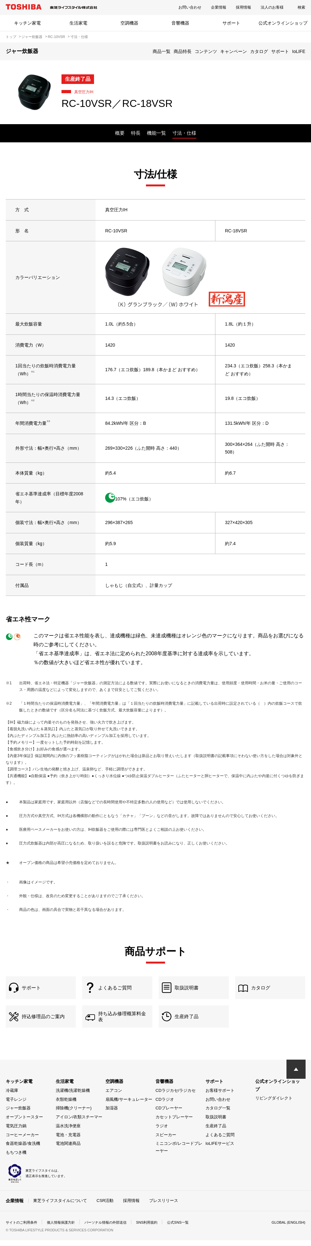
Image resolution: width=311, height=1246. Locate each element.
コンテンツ (206, 51)
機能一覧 (156, 133)
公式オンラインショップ (282, 23)
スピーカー (166, 1140)
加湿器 (111, 1114)
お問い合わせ (189, 7)
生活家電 (78, 23)
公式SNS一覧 (189, 1228)
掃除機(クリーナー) (74, 1114)
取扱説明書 (216, 1123)
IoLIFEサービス (220, 1149)
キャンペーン (233, 51)
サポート (231, 23)
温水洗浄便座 (68, 1132)
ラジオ (162, 1132)
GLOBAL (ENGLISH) (287, 1228)
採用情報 (243, 7)
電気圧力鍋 (16, 1132)
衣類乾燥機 (66, 1105)
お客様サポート (220, 1096)
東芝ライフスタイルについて (60, 1206)
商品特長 (183, 51)
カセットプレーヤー (174, 1123)
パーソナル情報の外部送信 (113, 1228)
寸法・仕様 (184, 133)
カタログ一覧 (218, 1114)
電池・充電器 (68, 1140)
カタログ (259, 51)
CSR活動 (105, 1206)
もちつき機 (16, 1158)
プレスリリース (163, 1206)
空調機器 (129, 23)
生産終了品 (216, 1132)
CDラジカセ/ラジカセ (176, 1096)
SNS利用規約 (157, 1228)
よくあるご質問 (220, 1140)
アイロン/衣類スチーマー (79, 1123)
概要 (120, 133)
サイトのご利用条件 (23, 1228)
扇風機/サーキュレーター (128, 1105)
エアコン (113, 1096)
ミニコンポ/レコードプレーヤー (179, 1153)
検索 (301, 7)
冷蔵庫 (12, 1096)
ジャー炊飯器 (18, 1114)
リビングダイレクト (274, 1104)
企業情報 (218, 7)
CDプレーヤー (169, 1114)
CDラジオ (165, 1105)
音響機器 (180, 23)
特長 (136, 133)
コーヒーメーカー (22, 1140)
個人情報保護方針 (65, 1228)
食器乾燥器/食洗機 (23, 1149)
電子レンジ (16, 1105)
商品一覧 (161, 51)
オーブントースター (24, 1123)
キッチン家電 (27, 23)
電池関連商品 (68, 1149)
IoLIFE (298, 51)
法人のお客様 (272, 7)
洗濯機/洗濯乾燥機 (73, 1096)
